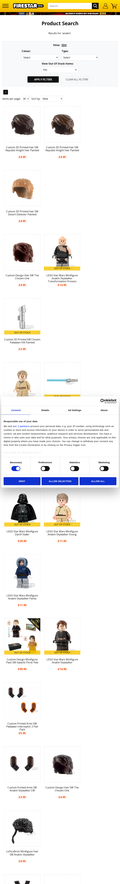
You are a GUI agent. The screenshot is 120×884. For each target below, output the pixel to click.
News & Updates (60, 719)
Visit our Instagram (60, 814)
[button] (60, 70)
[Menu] (5, 6)
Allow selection (60, 481)
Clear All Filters (77, 79)
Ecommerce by (60, 880)
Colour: (26, 51)
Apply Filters (43, 79)
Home (60, 702)
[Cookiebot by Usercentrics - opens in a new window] (102, 401)
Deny (22, 481)
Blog (60, 725)
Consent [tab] (16, 410)
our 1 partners (21, 426)
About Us (60, 713)
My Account (60, 707)
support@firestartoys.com (60, 781)
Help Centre (60, 771)
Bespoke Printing (60, 786)
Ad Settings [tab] (74, 410)
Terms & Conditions (60, 736)
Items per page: (11, 98)
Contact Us (60, 766)
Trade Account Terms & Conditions (60, 791)
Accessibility (60, 748)
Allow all (98, 481)
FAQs (60, 776)
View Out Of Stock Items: (57, 63)
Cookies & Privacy (60, 742)
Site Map (60, 759)
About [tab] (104, 410)
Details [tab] (45, 410)
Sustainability (60, 754)
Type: (65, 51)
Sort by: (35, 98)
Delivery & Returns (60, 731)
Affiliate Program (60, 797)
